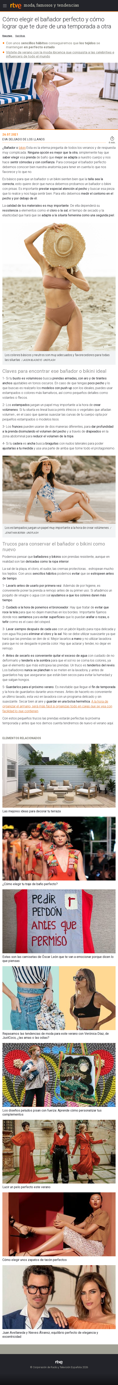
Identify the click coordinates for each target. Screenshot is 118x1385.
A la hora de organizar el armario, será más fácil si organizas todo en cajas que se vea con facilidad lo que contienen (57, 706)
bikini (22, 148)
